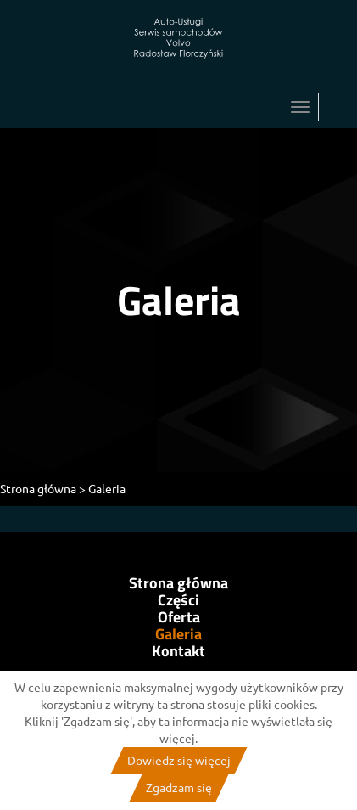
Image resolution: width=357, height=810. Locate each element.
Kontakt (178, 651)
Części (178, 600)
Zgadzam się (179, 788)
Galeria (178, 634)
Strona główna (178, 583)
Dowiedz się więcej (179, 761)
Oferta (179, 617)
